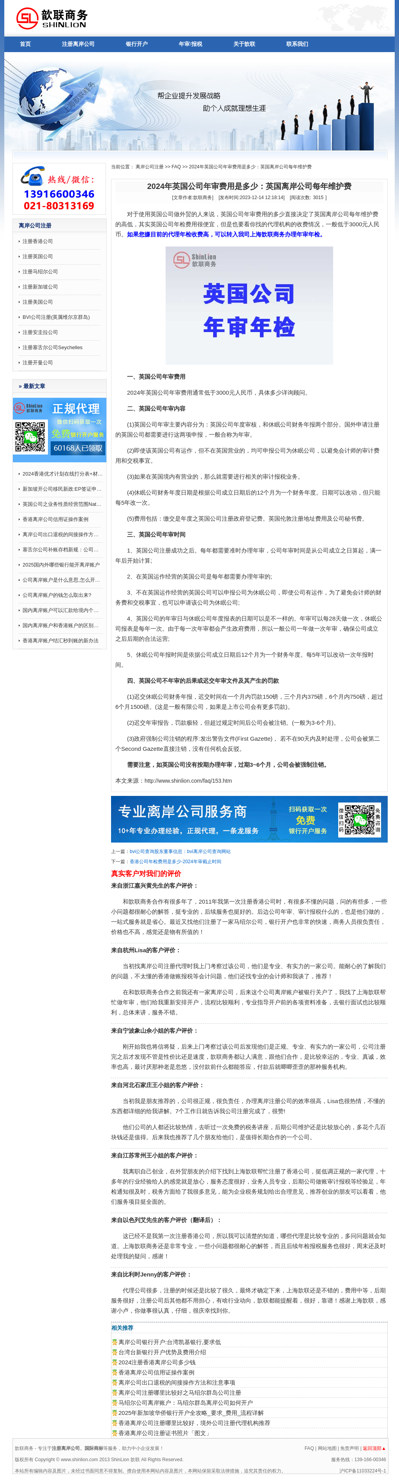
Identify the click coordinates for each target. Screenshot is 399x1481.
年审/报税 (190, 44)
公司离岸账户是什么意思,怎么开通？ (63, 580)
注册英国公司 (38, 256)
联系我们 (297, 44)
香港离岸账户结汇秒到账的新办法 (61, 640)
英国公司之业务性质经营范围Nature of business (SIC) (63, 504)
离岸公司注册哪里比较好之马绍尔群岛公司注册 (179, 1392)
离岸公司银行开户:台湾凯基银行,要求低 (169, 1342)
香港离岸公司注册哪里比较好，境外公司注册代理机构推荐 (194, 1423)
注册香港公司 (38, 241)
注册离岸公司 (78, 44)
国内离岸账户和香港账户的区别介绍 (63, 625)
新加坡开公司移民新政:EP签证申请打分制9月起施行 (63, 489)
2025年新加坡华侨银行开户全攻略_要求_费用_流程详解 (191, 1412)
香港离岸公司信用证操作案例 (55, 519)
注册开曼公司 (38, 362)
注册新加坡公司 (40, 287)
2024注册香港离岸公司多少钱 (157, 1362)
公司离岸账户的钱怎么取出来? (57, 595)
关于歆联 (244, 44)
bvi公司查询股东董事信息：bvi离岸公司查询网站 (180, 851)
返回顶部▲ (374, 1448)
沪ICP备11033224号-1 (362, 1471)
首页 (25, 44)
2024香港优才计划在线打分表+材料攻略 (63, 474)
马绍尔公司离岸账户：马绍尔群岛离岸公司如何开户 (185, 1402)
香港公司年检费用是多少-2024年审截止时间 (175, 861)
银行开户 (137, 44)
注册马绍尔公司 (40, 272)
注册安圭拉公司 (40, 332)
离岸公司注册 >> (153, 167)
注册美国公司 (38, 302)
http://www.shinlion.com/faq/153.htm (188, 781)
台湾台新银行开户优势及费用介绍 (162, 1352)
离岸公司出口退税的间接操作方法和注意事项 (63, 534)
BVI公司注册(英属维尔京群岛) (56, 317)
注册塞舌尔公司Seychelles (53, 347)
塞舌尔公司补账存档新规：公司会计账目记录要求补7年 (63, 550)
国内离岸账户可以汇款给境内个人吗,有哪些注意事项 (63, 610)
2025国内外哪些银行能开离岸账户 (61, 565)
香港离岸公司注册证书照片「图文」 (165, 1433)
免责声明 (349, 1448)
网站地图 (327, 1448)
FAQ (176, 167)
